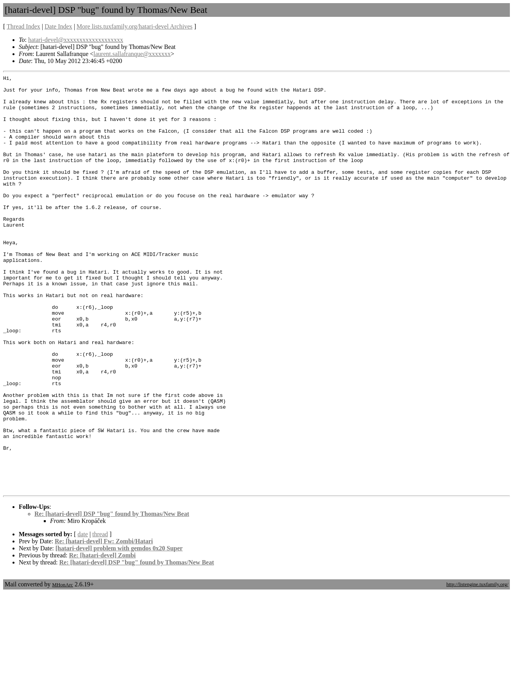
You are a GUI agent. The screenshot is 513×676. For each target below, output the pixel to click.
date (82, 617)
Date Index (58, 26)
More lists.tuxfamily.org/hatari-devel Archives (134, 26)
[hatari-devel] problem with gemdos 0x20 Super (119, 631)
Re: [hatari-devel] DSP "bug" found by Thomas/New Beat (111, 597)
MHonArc (62, 668)
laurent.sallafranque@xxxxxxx (131, 53)
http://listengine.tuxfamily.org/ (477, 668)
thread (100, 617)
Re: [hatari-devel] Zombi (102, 638)
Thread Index (23, 26)
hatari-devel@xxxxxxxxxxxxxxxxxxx (75, 39)
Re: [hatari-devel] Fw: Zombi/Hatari (104, 624)
